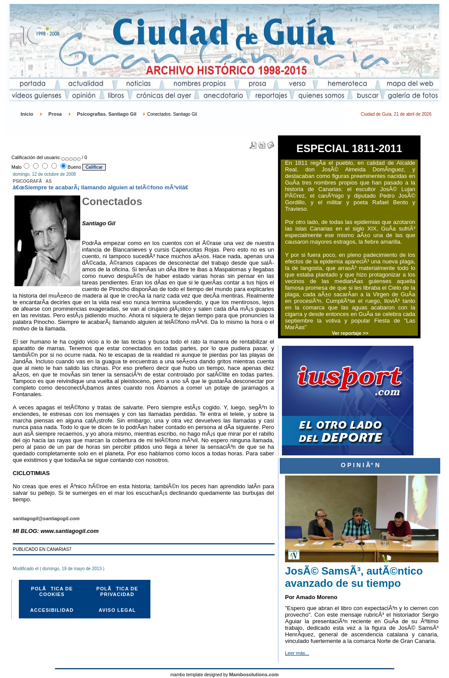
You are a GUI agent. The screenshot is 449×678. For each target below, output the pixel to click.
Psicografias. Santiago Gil (106, 114)
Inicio (27, 114)
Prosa (55, 114)
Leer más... (297, 653)
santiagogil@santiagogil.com (46, 518)
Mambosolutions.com (253, 674)
